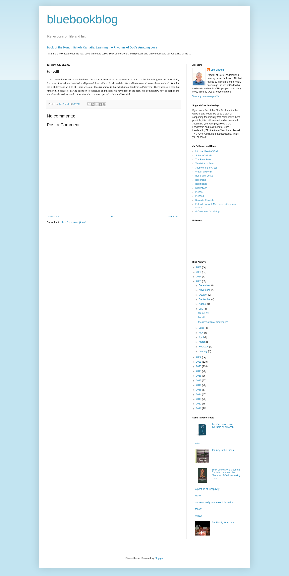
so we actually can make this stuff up (214, 502)
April (201, 337)
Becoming (200, 180)
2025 (199, 272)
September (205, 299)
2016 (199, 385)
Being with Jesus (204, 175)
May (201, 332)
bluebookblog (82, 19)
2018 (199, 375)
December (205, 285)
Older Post (173, 216)
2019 (199, 371)
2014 (199, 394)
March (202, 341)
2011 (199, 408)
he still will (203, 312)
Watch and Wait (203, 171)
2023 (199, 281)
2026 (199, 267)
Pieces (198, 192)
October (203, 294)
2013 (199, 399)
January (203, 351)
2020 (199, 366)
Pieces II (199, 196)
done (198, 495)
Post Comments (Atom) (73, 222)
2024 (199, 276)
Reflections (201, 188)
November (205, 290)
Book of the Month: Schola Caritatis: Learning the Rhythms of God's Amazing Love (102, 47)
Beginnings (201, 183)
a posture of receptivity (207, 489)
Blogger (159, 558)
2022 (199, 357)
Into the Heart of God (206, 151)
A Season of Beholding (207, 211)
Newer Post (54, 216)
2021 (199, 361)
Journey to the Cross (206, 167)
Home (114, 216)
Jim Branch (217, 69)
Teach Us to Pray (204, 163)
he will (201, 317)
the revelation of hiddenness (213, 322)
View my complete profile (205, 96)
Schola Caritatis (203, 155)
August (203, 304)
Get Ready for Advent (223, 522)
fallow (198, 509)
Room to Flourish (204, 200)
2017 (199, 380)
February (204, 346)
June (202, 327)
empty (198, 515)
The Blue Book (203, 159)
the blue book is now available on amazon (223, 425)
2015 (199, 389)
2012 (199, 403)
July (201, 308)
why (197, 443)
